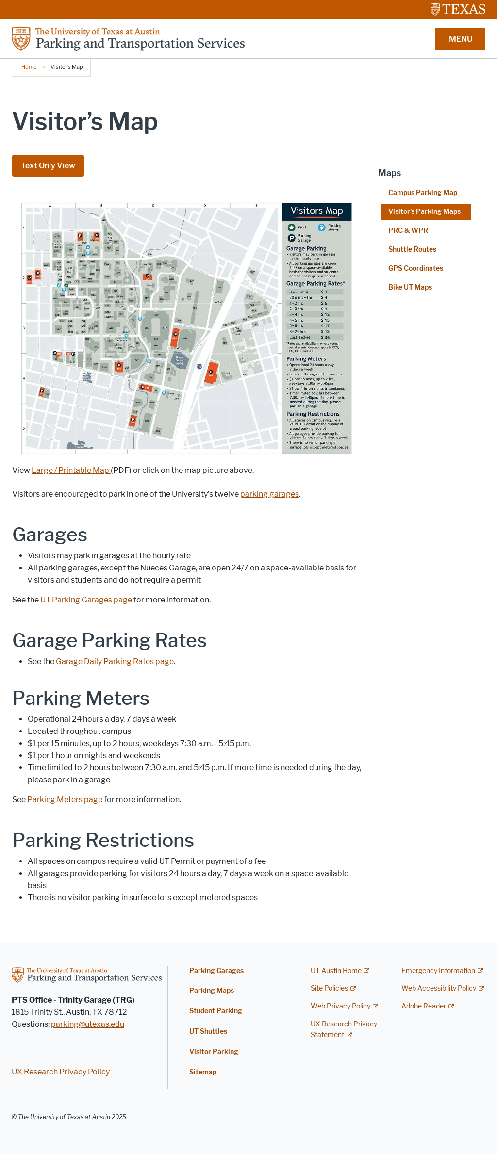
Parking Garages (216, 971)
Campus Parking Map (422, 193)
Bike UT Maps (410, 287)
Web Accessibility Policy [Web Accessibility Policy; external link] (438, 988)
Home (28, 67)
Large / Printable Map (71, 470)
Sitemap (202, 1072)
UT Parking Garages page (86, 599)
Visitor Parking (213, 1052)
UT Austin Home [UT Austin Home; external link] (336, 971)
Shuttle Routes (412, 249)
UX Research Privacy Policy (61, 1071)
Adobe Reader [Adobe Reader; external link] (423, 1006)
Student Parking (215, 1011)
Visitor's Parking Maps (424, 212)
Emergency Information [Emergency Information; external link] (438, 971)
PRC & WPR (408, 231)
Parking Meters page (64, 799)
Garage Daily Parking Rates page (115, 661)
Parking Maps (211, 991)
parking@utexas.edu (87, 1024)
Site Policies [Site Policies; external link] (329, 988)
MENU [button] (460, 39)
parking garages (269, 494)
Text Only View (48, 165)
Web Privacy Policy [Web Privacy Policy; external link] (340, 1006)
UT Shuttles (208, 1031)
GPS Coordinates (415, 268)
